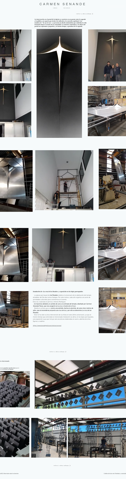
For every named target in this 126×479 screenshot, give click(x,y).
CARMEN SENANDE (63, 4)
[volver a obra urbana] (116, 6)
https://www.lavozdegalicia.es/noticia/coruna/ (47, 325)
